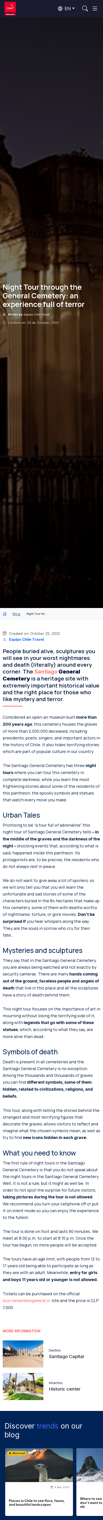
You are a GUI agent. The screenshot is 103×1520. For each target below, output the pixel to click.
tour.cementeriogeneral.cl (26, 1300)
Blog (16, 613)
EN (64, 8)
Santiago (45, 671)
